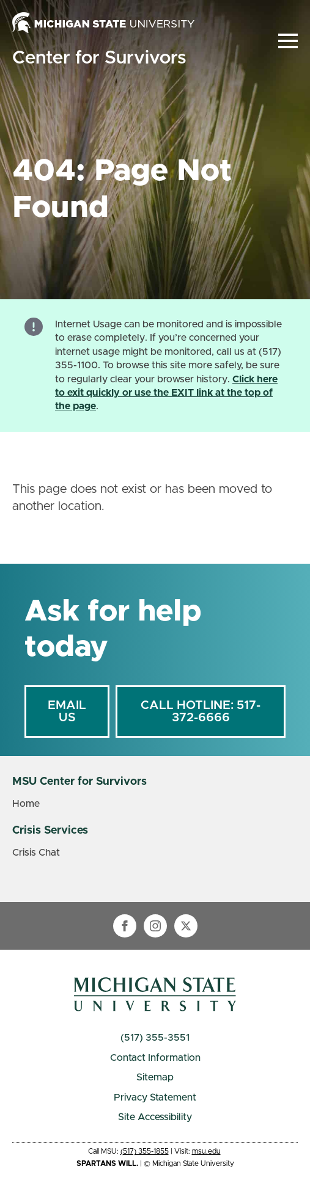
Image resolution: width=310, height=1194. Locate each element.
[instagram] (155, 925)
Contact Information (155, 1058)
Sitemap (155, 1077)
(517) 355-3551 (155, 1038)
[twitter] (185, 925)
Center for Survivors (99, 58)
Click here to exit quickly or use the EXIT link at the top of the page (166, 393)
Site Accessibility (155, 1117)
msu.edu (206, 1151)
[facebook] (124, 925)
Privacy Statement (155, 1097)
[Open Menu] (288, 41)
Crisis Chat (36, 852)
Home (26, 804)
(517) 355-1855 (144, 1151)
